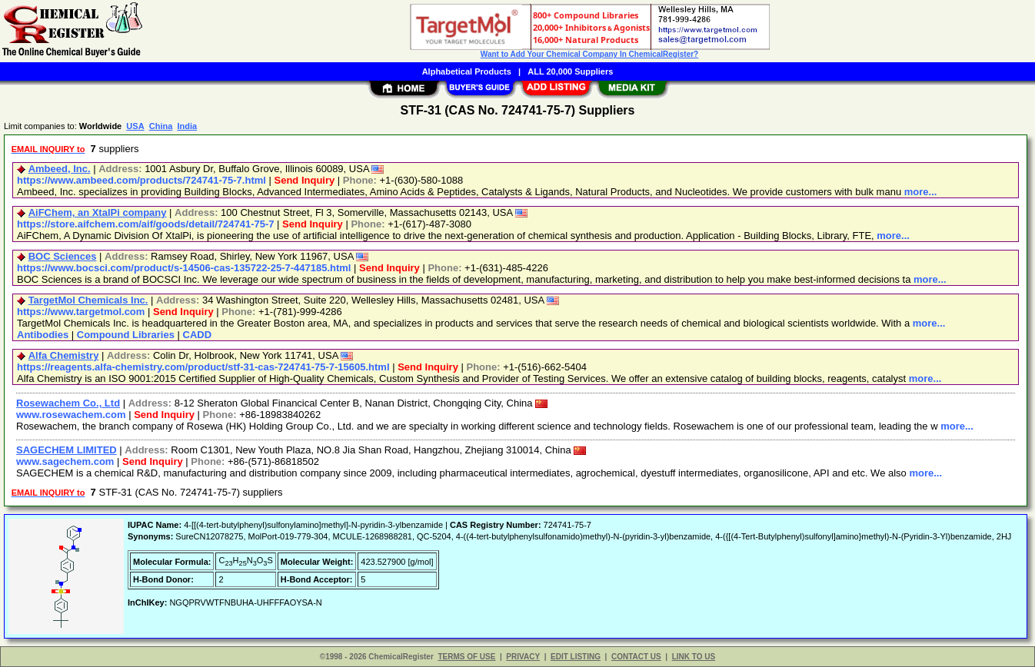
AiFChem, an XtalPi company (97, 212)
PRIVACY (523, 656)
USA (135, 126)
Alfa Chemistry (63, 355)
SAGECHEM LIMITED (66, 450)
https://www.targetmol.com (81, 311)
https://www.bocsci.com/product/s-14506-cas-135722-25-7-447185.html (184, 268)
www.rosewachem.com (71, 414)
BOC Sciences (62, 256)
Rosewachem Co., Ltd (68, 403)
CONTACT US (636, 656)
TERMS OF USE (466, 656)
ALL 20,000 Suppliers (570, 71)
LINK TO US (693, 656)
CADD (197, 334)
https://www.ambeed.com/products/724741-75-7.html (141, 180)
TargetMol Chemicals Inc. (88, 300)
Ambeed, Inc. (59, 168)
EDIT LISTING (576, 656)
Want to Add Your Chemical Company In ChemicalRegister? (589, 54)
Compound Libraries (126, 334)
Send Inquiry (305, 180)
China (161, 126)
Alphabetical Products (466, 71)
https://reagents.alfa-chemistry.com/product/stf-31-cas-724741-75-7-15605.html (203, 367)
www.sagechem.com (65, 461)
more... (920, 191)
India (187, 126)
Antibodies (42, 334)
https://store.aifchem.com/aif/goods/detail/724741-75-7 (146, 224)
